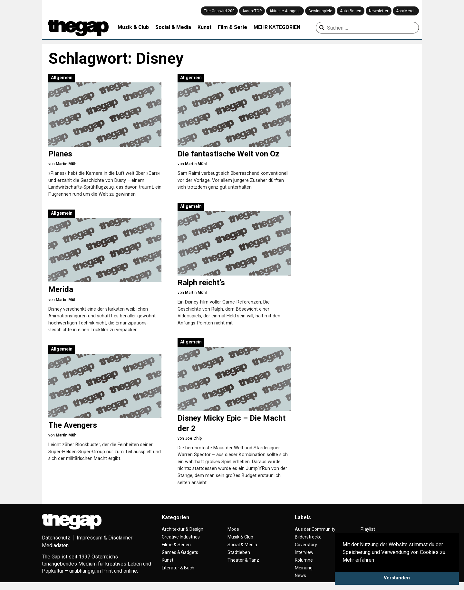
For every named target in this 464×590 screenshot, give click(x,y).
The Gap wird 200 (219, 11)
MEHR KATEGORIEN (277, 27)
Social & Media (173, 27)
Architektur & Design (182, 529)
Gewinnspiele (320, 11)
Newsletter (378, 11)
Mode (233, 529)
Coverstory (306, 544)
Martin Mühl (66, 164)
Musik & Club (133, 27)
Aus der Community (315, 529)
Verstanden (397, 578)
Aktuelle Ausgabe (285, 11)
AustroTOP (252, 11)
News (300, 575)
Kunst (204, 27)
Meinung (304, 567)
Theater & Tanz (243, 560)
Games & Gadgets (180, 552)
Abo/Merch (406, 11)
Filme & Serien (176, 544)
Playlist (368, 529)
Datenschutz (56, 538)
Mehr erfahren (358, 560)
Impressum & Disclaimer (104, 538)
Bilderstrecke (308, 536)
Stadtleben (238, 552)
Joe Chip (193, 438)
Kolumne (304, 560)
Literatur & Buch (178, 567)
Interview (304, 552)
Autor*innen (350, 11)
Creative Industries (181, 536)
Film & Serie (232, 27)
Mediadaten (55, 545)
